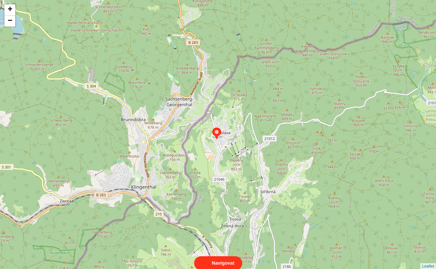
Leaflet (428, 259)
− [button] (10, 21)
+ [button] (10, 9)
